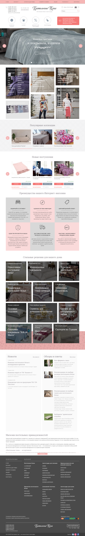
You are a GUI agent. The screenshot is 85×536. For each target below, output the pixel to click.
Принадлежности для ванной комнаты (66, 71)
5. (41, 62)
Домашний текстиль (40, 96)
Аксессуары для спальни (42, 70)
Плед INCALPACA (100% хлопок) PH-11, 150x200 (42, 177)
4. (38, 62)
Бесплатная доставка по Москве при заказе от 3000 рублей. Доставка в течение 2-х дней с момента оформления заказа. (69, 21)
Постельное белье (14, 70)
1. (31, 62)
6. (43, 62)
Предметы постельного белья (16, 104)
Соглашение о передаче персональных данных (16, 516)
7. (46, 62)
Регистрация (70, 7)
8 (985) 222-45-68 (12, 10)
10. (53, 62)
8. (48, 62)
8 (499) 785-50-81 (12, 7)
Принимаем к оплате (65, 516)
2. (33, 62)
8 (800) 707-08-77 (12, 11)
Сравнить (25, 185)
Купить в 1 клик (26, 182)
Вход (65, 7)
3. (36, 62)
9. (51, 62)
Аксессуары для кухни (66, 90)
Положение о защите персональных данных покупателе (17, 518)
